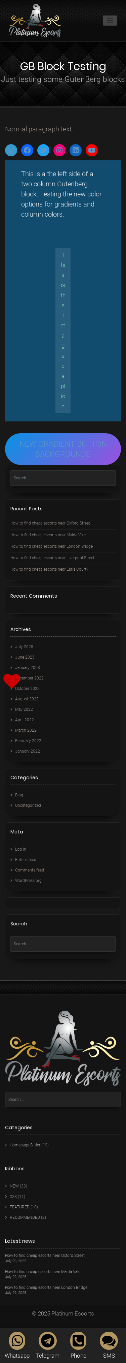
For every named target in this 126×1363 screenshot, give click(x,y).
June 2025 (25, 657)
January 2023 (27, 667)
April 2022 (24, 720)
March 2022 (26, 730)
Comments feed (29, 870)
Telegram (47, 1345)
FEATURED (20, 1207)
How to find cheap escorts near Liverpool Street (52, 558)
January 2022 (27, 751)
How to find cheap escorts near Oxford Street (50, 523)
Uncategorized (28, 805)
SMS (109, 1345)
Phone (78, 1345)
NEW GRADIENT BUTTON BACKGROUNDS (63, 449)
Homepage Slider (25, 1145)
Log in (20, 849)
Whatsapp (17, 1345)
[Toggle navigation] (110, 20)
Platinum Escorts (72, 1313)
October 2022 (27, 688)
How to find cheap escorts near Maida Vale (48, 535)
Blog (19, 795)
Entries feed (25, 859)
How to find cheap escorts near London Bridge (51, 546)
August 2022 (27, 699)
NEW (14, 1186)
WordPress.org (28, 880)
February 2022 (28, 740)
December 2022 (29, 678)
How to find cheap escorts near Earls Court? (49, 569)
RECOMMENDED (25, 1217)
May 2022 (24, 709)
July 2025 (24, 646)
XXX (13, 1196)
